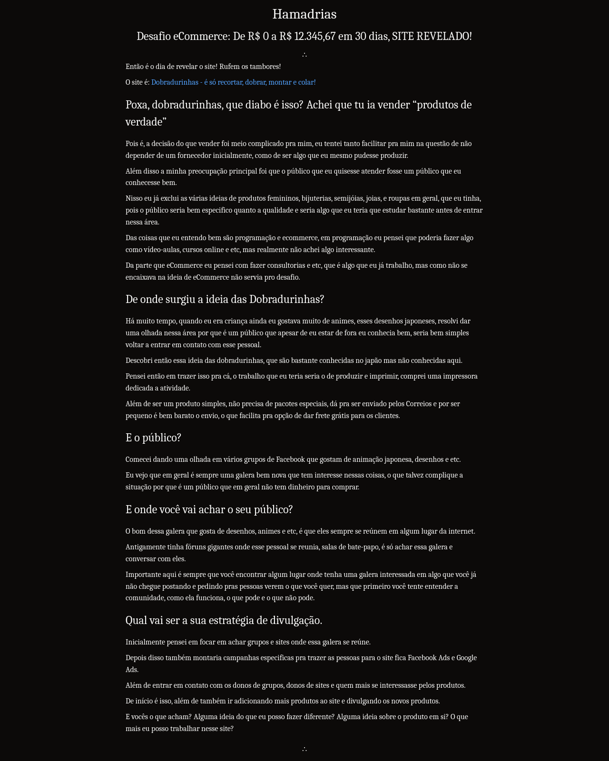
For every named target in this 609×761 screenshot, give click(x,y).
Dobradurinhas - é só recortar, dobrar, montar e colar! (233, 82)
